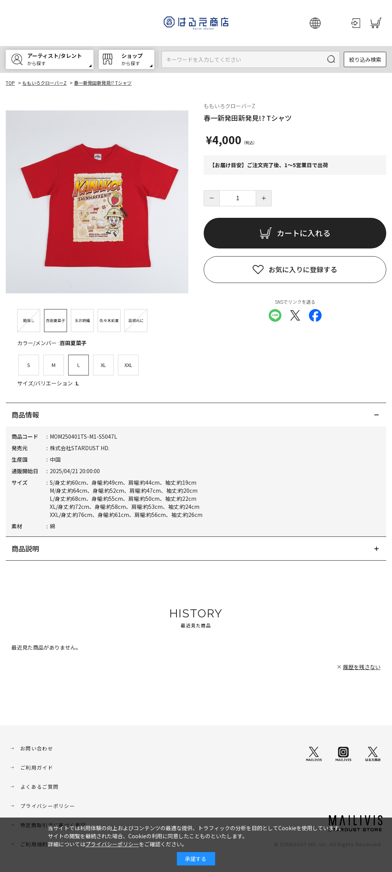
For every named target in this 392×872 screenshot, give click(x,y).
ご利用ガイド (36, 767)
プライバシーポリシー (47, 805)
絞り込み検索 (365, 59)
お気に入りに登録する (302, 269)
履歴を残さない (362, 667)
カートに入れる (303, 233)
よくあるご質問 (39, 786)
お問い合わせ (36, 748)
